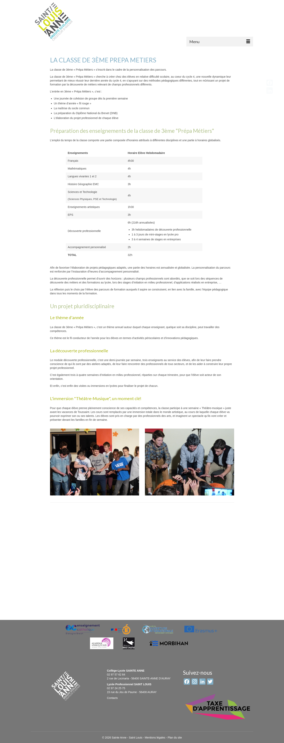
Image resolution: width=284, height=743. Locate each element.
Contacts (112, 698)
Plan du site (175, 737)
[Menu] (219, 41)
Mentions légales (155, 737)
